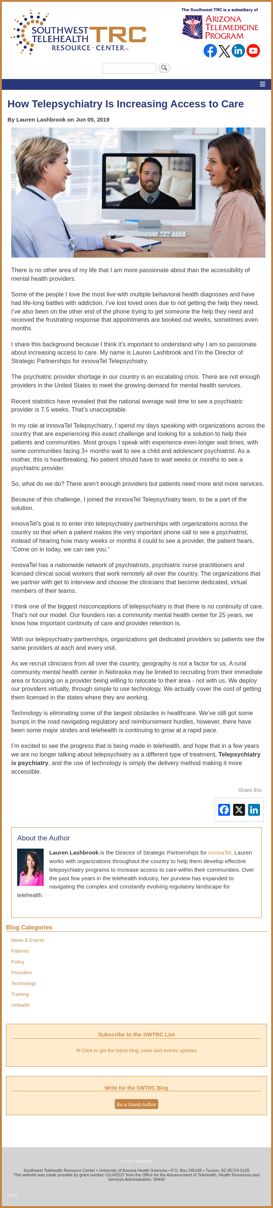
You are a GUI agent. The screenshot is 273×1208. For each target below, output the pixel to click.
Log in (12, 1194)
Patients (20, 951)
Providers (21, 972)
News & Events (27, 940)
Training (20, 994)
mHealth (20, 1005)
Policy (17, 962)
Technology (23, 983)
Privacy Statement (136, 1161)
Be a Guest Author (136, 1104)
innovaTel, (220, 853)
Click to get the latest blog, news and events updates (139, 1050)
